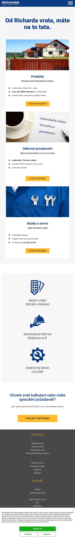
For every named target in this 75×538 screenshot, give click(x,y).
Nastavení (28, 534)
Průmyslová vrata (37, 450)
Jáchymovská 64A (37, 493)
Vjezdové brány (37, 443)
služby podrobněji (37, 251)
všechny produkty (37, 104)
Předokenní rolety (37, 466)
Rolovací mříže (37, 463)
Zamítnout (47, 534)
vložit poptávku (37, 179)
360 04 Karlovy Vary (37, 499)
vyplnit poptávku (37, 418)
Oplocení (37, 470)
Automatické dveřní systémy (37, 453)
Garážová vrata (37, 447)
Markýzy (37, 473)
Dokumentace (5, 524)
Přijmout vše (37, 529)
